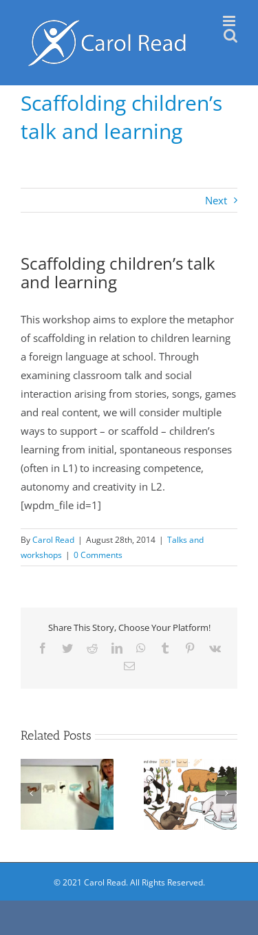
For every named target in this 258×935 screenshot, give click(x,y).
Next (216, 200)
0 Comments (98, 555)
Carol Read (53, 540)
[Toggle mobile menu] (230, 21)
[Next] (226, 793)
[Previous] (31, 793)
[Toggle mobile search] (230, 35)
